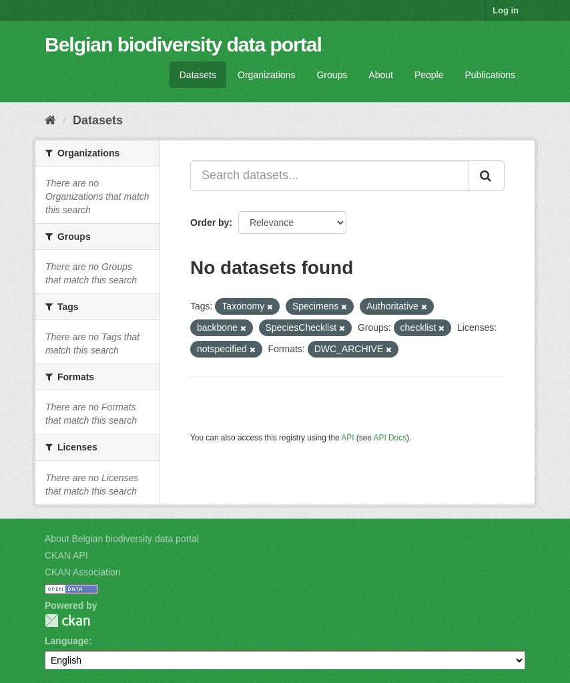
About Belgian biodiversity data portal (122, 538)
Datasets (198, 75)
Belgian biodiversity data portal (183, 44)
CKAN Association (83, 572)
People (429, 75)
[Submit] (487, 175)
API (347, 437)
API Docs (390, 437)
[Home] (50, 120)
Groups (331, 75)
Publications (490, 75)
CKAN (67, 620)
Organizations (266, 75)
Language (67, 641)
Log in (506, 10)
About (380, 75)
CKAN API (66, 555)
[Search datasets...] (329, 175)
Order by (209, 222)
